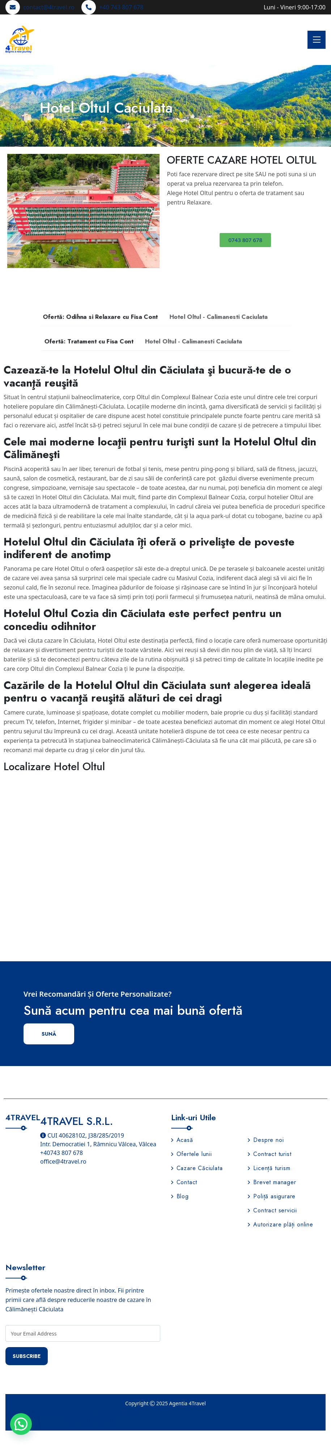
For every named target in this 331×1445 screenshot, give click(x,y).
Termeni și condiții (90, 1421)
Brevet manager (272, 1182)
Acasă (182, 1140)
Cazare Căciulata (197, 1168)
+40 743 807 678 (121, 7)
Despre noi (266, 1140)
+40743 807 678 (61, 1153)
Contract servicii (272, 1210)
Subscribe (27, 1356)
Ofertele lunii (191, 1154)
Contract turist (269, 1154)
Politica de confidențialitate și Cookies (84, 1412)
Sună (49, 1034)
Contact (184, 1182)
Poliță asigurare (272, 1196)
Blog (180, 1196)
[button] (15, 211)
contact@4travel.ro (49, 7)
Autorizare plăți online (280, 1224)
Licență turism (269, 1168)
